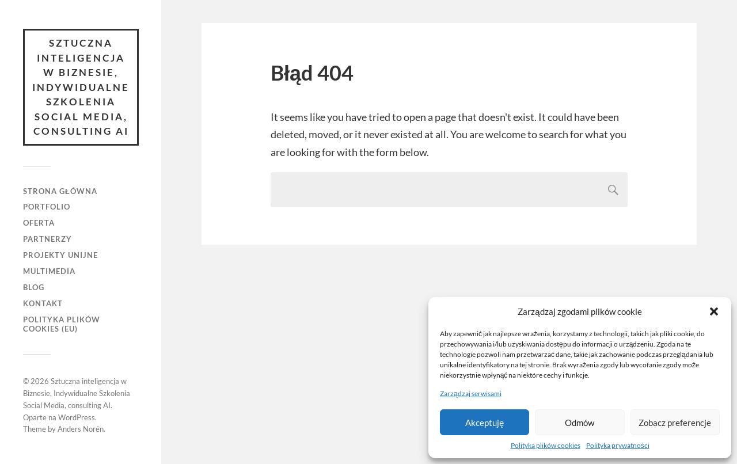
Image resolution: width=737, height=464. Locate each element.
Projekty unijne (60, 255)
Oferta (39, 222)
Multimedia (49, 271)
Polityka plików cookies (545, 445)
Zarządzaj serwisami (471, 393)
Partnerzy (47, 239)
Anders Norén (81, 428)
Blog (33, 287)
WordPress (76, 417)
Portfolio (46, 206)
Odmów (579, 422)
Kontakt (43, 303)
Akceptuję (484, 422)
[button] (714, 311)
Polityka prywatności (617, 445)
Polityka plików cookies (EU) (61, 324)
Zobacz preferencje (675, 422)
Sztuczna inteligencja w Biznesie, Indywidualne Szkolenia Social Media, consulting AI (81, 87)
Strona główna (60, 191)
